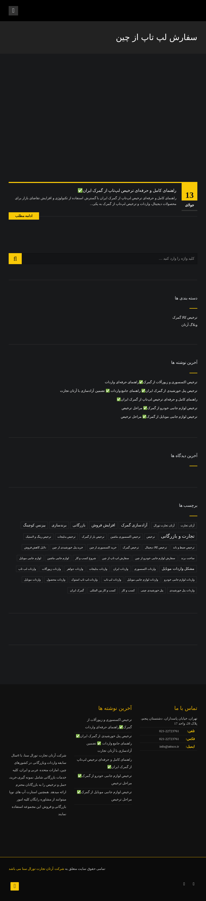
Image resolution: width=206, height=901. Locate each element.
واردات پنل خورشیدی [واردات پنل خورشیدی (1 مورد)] (182, 590)
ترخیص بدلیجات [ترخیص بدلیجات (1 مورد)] (66, 536)
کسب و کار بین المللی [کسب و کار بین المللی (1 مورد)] (103, 590)
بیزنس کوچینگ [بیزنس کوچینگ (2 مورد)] (34, 525)
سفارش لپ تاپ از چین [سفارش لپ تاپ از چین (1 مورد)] (115, 558)
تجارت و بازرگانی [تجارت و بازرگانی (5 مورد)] (177, 536)
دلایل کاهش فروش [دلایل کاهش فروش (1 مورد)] (35, 547)
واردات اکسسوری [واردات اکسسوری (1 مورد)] (145, 568)
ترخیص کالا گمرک (185, 317)
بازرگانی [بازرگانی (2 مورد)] (79, 525)
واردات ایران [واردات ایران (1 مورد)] (120, 568)
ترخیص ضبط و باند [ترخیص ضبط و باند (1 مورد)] (183, 547)
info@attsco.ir (169, 746)
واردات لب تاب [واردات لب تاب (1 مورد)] (27, 568)
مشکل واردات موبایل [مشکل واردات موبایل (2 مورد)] (178, 569)
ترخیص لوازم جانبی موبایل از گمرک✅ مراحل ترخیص (159, 417)
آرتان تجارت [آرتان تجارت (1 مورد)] (187, 525)
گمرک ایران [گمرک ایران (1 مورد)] (77, 590)
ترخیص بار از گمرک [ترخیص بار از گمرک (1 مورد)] (93, 536)
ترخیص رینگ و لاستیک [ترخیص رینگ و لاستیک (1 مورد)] (38, 536)
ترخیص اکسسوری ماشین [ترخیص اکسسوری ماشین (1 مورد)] (125, 536)
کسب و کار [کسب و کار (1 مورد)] (128, 590)
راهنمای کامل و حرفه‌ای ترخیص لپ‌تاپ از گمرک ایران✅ (127, 190)
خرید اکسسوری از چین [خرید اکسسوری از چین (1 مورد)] (103, 547)
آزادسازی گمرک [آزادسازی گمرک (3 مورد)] (134, 525)
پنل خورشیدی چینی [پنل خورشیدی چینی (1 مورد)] (152, 590)
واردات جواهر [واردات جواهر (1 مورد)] (75, 568)
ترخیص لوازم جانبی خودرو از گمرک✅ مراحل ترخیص (159, 408)
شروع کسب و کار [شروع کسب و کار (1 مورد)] (85, 558)
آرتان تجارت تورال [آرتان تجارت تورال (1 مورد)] (164, 525)
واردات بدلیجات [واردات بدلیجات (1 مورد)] (98, 568)
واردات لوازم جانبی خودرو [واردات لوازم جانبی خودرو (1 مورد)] (179, 579)
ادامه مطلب (23, 216)
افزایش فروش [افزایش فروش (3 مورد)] (103, 525)
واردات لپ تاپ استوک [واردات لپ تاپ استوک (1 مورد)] (84, 579)
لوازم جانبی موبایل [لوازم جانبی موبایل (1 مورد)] (30, 558)
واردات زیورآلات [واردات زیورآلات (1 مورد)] (51, 568)
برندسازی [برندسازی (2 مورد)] (59, 525)
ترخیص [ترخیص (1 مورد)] (151, 536)
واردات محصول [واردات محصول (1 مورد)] (56, 579)
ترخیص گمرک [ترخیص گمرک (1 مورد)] (131, 547)
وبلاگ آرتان (189, 325)
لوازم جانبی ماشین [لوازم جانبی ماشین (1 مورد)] (58, 558)
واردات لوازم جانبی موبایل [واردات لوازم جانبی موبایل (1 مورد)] (142, 579)
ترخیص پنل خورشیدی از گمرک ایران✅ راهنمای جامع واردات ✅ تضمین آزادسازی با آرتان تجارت (129, 391)
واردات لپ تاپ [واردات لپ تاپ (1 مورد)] (112, 579)
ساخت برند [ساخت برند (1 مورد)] (187, 558)
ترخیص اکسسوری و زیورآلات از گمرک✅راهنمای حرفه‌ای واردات (151, 382)
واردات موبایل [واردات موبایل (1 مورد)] (32, 579)
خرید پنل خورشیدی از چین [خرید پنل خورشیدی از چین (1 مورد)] (67, 547)
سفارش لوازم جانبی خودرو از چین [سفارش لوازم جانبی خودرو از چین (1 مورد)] (155, 558)
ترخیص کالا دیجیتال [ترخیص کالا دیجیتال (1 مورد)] (156, 547)
